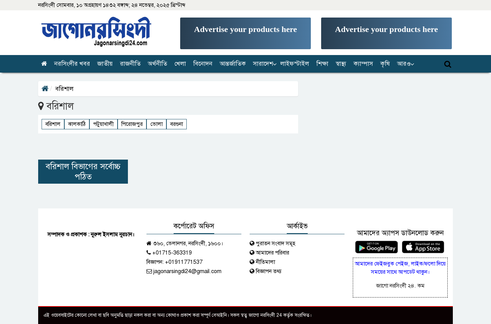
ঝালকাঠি (77, 124)
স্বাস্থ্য (341, 63)
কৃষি (385, 63)
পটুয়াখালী (103, 124)
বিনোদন (202, 63)
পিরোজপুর (132, 124)
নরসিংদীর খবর (72, 63)
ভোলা (156, 124)
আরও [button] (404, 63)
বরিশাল (53, 124)
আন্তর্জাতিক (233, 63)
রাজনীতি (130, 63)
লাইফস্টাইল (294, 63)
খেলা (180, 63)
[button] (263, 64)
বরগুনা (176, 124)
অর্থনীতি (157, 63)
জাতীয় (105, 63)
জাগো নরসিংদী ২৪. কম (400, 285)
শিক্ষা (322, 63)
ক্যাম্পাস (363, 63)
